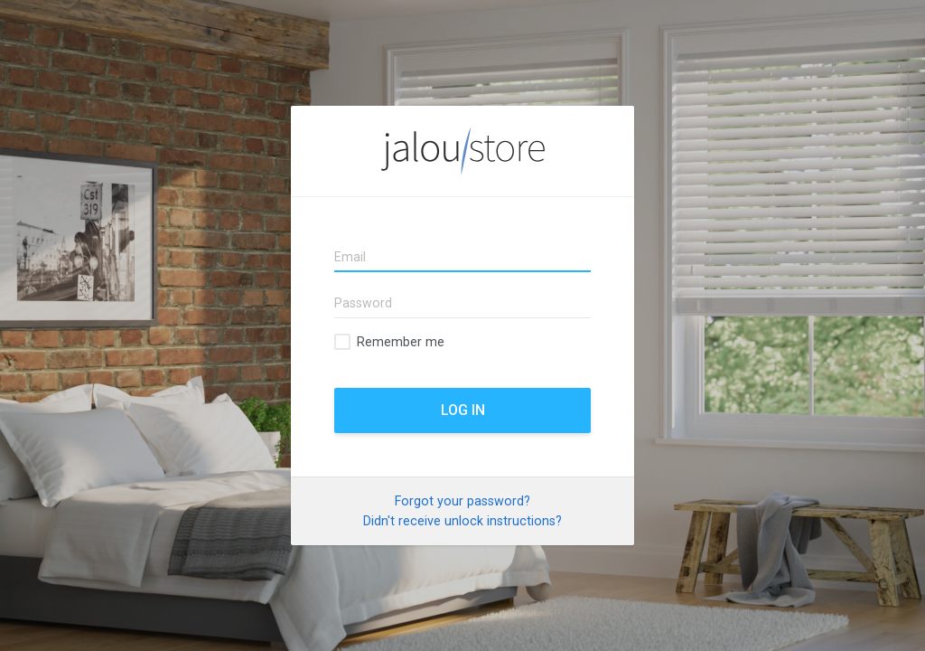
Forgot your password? (462, 501)
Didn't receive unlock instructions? (462, 521)
